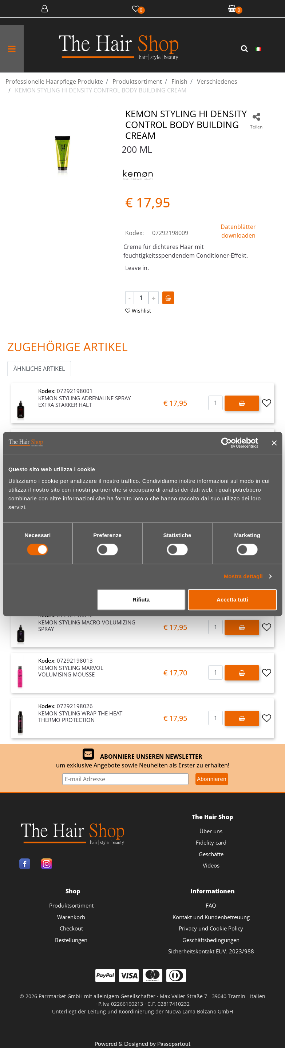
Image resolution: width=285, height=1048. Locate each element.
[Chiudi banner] (274, 442)
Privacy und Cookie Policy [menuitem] (211, 928)
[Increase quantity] (154, 297)
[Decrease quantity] (129, 297)
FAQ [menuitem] (211, 905)
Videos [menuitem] (211, 865)
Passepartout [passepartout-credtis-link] (174, 1043)
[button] (245, 49)
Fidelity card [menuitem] (211, 842)
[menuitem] (258, 48)
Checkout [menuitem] (71, 928)
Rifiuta (141, 599)
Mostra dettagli (243, 576)
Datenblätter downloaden (238, 231)
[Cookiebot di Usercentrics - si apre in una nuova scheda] (226, 442)
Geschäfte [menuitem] (211, 854)
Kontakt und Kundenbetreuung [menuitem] (211, 917)
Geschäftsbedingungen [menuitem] (211, 940)
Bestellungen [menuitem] (71, 940)
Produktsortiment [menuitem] (71, 905)
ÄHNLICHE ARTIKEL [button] (39, 369)
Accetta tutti (232, 599)
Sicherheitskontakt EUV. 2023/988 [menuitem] (211, 951)
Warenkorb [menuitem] (71, 917)
